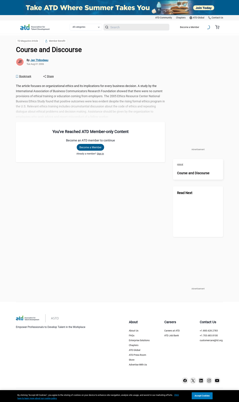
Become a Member (189, 27)
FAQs (131, 335)
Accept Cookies (202, 395)
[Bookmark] (23, 76)
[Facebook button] (185, 380)
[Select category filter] (86, 27)
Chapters (133, 345)
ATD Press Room (137, 355)
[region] (119, 396)
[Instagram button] (209, 380)
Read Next (184, 193)
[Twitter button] (193, 380)
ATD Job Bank (171, 335)
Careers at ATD (172, 330)
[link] (163, 17)
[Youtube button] (217, 380)
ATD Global (134, 350)
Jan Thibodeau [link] (39, 60)
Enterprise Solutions (139, 340)
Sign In (100, 153)
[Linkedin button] (201, 380)
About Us (133, 330)
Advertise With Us (138, 364)
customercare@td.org (211, 340)
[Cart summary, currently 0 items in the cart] (218, 27)
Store (131, 359)
